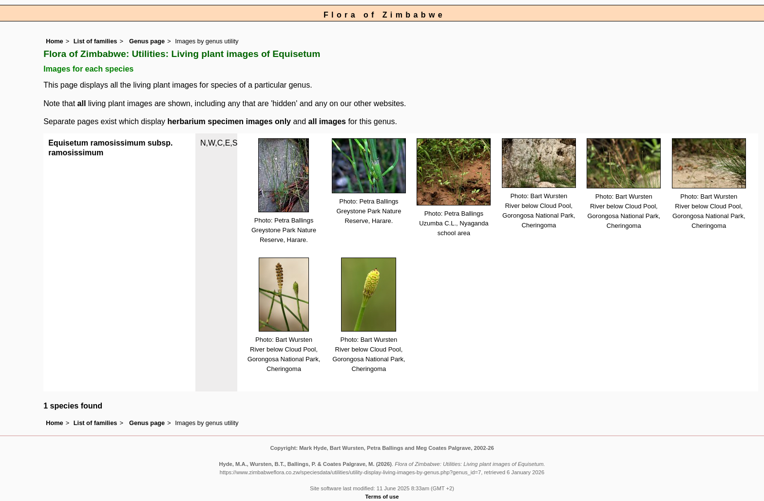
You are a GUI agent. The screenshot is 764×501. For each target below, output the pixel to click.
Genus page (147, 41)
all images (327, 121)
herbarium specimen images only (229, 121)
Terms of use (382, 497)
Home (54, 41)
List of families (95, 41)
